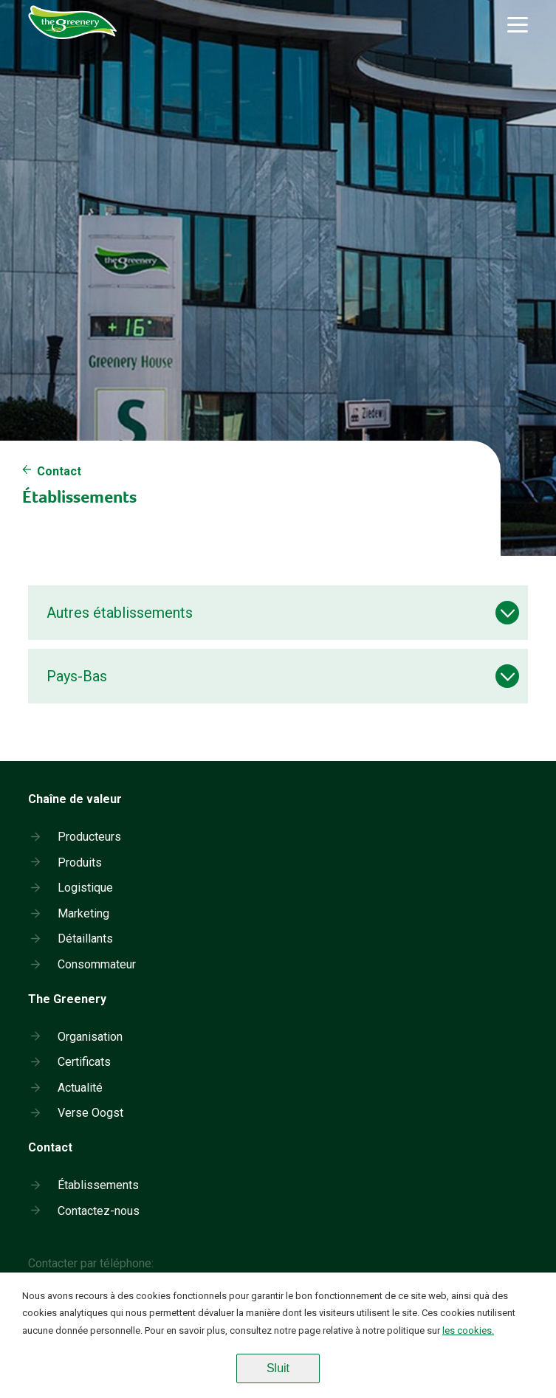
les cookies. (468, 1330)
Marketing (83, 913)
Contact (59, 471)
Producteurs (89, 837)
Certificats (84, 1062)
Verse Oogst (90, 1113)
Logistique (85, 888)
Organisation (90, 1037)
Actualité (80, 1088)
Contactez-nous (99, 1211)
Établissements (98, 1185)
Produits (80, 862)
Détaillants (85, 939)
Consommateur (97, 964)
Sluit (278, 1368)
